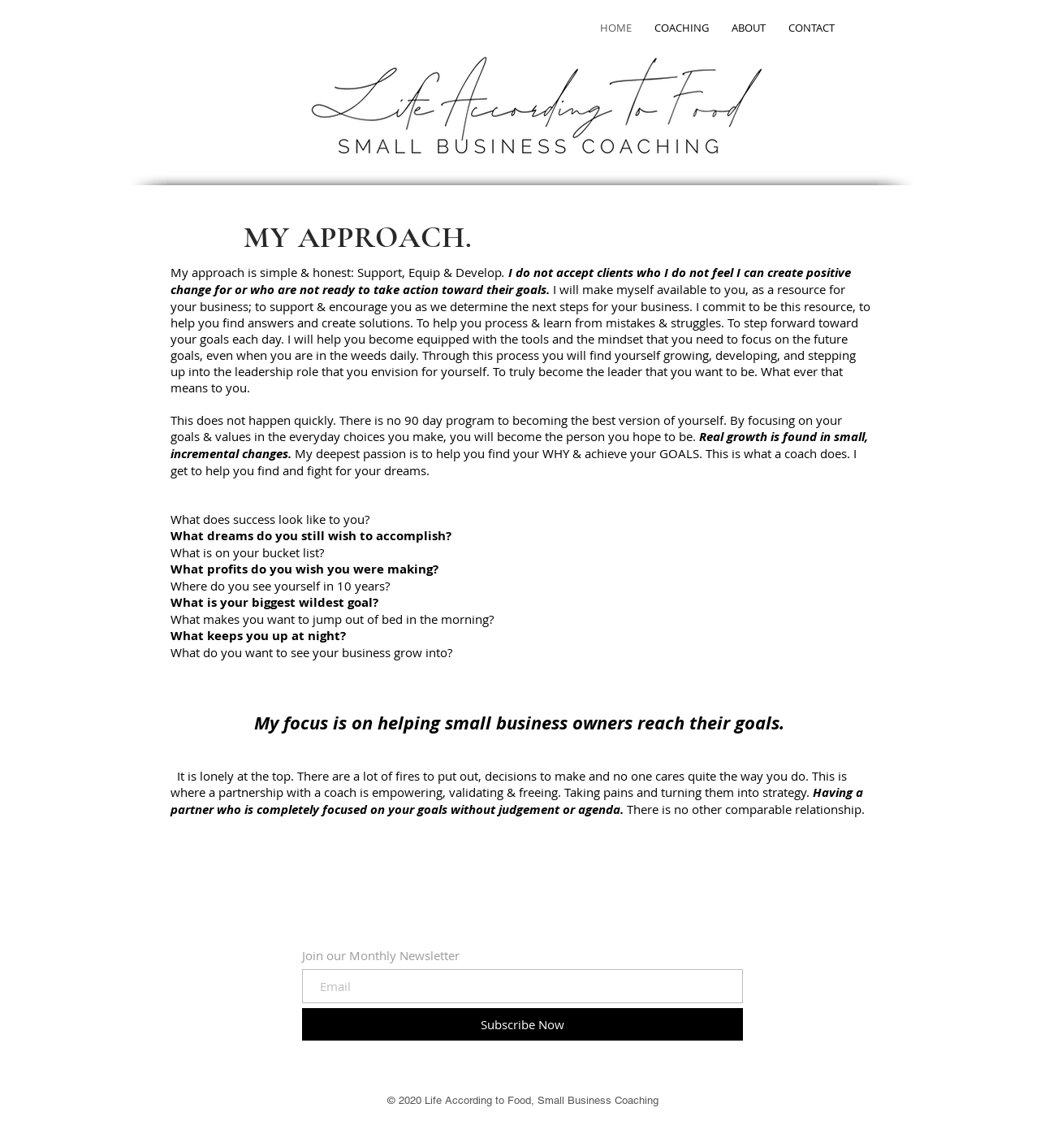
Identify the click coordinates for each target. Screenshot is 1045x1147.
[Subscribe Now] (522, 1024)
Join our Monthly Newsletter (381, 956)
